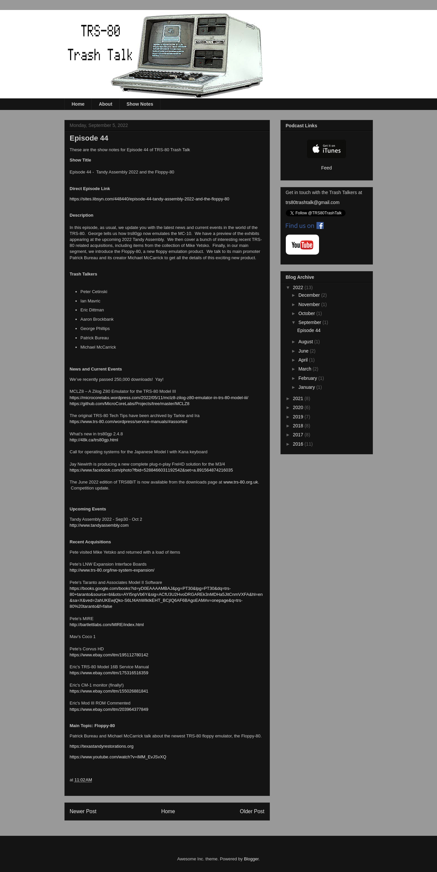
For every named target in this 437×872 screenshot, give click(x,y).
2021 (298, 398)
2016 (298, 444)
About (105, 104)
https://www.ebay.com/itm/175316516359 (109, 672)
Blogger (251, 858)
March (305, 369)
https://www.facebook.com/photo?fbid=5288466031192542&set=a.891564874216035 (151, 470)
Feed (326, 167)
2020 (298, 407)
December (309, 295)
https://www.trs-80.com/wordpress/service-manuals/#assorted (128, 421)
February (308, 378)
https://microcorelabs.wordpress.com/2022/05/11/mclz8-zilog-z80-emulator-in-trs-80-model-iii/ (159, 397)
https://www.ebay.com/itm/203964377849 (109, 709)
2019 (298, 416)
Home (78, 104)
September (310, 322)
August (306, 341)
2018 (298, 425)
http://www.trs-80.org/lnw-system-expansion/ (112, 570)
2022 (298, 287)
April (303, 360)
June (304, 351)
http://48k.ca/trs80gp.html (94, 439)
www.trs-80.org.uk (240, 482)
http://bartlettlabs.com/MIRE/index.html (107, 624)
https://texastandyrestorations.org (102, 746)
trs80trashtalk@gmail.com (313, 202)
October (307, 313)
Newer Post (83, 811)
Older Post (252, 811)
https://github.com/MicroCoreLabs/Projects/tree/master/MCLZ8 (130, 403)
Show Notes (140, 104)
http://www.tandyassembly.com (99, 525)
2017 (298, 434)
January (307, 387)
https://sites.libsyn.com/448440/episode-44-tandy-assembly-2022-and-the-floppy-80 (150, 198)
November (309, 304)
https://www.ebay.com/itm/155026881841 (109, 691)
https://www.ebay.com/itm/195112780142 (109, 654)
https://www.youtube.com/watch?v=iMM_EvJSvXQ (118, 756)
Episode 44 (308, 330)
